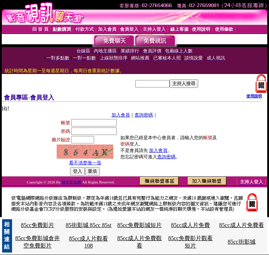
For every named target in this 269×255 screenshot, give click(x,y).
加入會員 (120, 115)
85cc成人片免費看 (241, 225)
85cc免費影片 (37, 225)
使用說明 (254, 96)
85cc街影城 (241, 242)
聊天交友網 (72, 182)
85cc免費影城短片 (139, 225)
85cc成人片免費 (190, 225)
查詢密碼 (143, 115)
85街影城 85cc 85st (88, 225)
